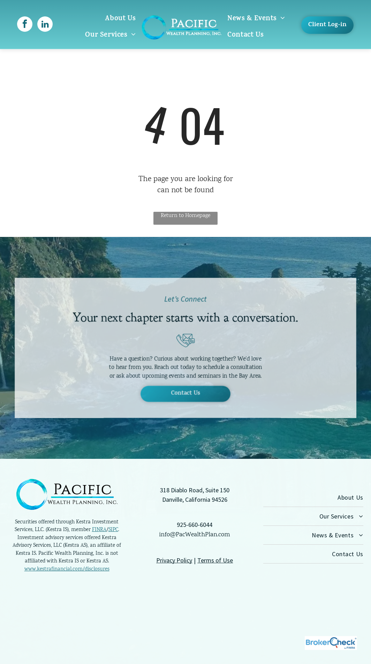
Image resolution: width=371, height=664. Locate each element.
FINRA (99, 530)
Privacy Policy (174, 560)
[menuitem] (120, 19)
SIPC (113, 530)
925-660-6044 (194, 525)
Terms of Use (215, 560)
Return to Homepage (185, 216)
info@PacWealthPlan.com (194, 534)
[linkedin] (45, 24)
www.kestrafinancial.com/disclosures (66, 569)
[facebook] (24, 24)
